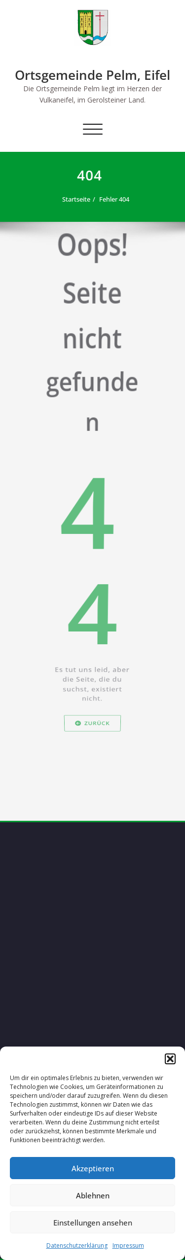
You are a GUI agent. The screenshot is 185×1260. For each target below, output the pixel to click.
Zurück (92, 758)
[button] (170, 1059)
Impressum (128, 1245)
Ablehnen (93, 1195)
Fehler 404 (115, 199)
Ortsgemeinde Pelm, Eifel (92, 75)
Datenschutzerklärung (77, 1245)
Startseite (77, 199)
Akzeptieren (93, 1168)
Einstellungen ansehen (92, 1222)
